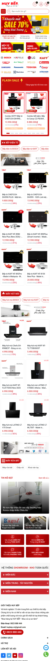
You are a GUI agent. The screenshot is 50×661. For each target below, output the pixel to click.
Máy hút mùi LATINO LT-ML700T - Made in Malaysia (37, 426)
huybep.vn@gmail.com (16, 627)
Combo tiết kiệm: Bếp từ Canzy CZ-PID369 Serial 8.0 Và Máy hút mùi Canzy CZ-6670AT (36, 117)
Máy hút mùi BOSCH (10, 300)
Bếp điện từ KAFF (30, 149)
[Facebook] (3, 655)
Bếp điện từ (12, 142)
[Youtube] (15, 655)
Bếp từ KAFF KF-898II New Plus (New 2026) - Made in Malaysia (11, 235)
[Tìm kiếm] (9, 11)
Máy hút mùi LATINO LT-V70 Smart (12, 426)
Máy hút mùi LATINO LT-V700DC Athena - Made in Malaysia (37, 386)
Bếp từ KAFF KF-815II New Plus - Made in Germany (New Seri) (36, 275)
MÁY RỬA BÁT (12, 460)
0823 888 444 (16, 623)
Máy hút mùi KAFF (31, 300)
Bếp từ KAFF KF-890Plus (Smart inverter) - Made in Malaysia (37, 235)
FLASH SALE (12, 80)
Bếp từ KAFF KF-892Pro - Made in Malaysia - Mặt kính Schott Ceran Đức (12, 275)
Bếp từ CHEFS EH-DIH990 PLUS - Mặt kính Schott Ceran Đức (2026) (12, 196)
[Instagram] (20, 655)
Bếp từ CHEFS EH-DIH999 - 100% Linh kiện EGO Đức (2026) (37, 196)
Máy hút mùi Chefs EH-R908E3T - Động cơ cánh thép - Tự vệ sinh (12, 347)
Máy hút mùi (12, 293)
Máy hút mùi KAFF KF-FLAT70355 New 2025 (11, 386)
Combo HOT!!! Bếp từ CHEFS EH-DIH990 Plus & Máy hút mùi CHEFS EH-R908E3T (14, 117)
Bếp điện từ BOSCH (10, 149)
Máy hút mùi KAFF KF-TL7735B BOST (36, 347)
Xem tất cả (44, 478)
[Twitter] (9, 655)
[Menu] (3, 11)
